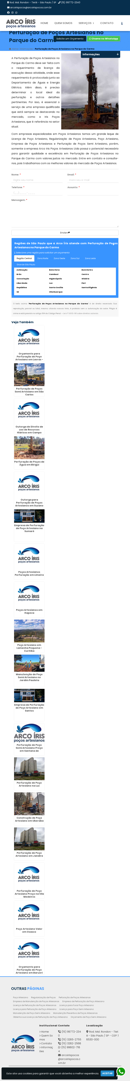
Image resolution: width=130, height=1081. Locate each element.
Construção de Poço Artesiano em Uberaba (29, 819)
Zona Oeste (59, 258)
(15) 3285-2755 (71, 1039)
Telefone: (17, 187)
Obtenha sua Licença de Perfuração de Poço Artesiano (40, 1017)
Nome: (16, 174)
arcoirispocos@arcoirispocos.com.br (31, 7)
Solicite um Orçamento (70, 38)
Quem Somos (63, 23)
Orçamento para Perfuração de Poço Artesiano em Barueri (29, 969)
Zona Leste (90, 258)
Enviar (65, 232)
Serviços (86, 23)
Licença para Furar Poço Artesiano (76, 1005)
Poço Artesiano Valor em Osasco (29, 930)
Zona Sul (75, 258)
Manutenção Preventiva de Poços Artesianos (75, 1013)
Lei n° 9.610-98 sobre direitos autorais (80, 313)
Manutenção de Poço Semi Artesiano (31, 1013)
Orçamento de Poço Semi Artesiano (88, 1017)
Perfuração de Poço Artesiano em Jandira (29, 854)
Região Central (24, 258)
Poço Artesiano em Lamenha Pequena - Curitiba (29, 648)
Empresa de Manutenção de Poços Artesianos (36, 1001)
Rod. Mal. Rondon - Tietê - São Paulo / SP (33, 2)
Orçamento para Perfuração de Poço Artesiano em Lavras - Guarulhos (29, 358)
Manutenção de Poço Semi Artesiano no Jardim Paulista (29, 677)
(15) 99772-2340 (70, 2)
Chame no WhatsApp (103, 38)
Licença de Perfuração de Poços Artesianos (34, 1005)
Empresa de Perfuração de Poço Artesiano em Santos (29, 707)
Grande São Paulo (26, 264)
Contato (106, 23)
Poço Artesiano (20, 997)
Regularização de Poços (43, 997)
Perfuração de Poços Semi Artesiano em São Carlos (29, 391)
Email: (71, 174)
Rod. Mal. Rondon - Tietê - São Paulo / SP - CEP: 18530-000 (102, 1035)
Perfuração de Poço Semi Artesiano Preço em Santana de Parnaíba (29, 749)
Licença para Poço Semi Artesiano (76, 1009)
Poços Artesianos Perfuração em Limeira (29, 573)
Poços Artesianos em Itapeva (29, 611)
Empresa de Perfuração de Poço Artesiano (83, 1001)
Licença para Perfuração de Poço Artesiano (34, 1009)
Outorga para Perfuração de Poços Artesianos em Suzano (29, 502)
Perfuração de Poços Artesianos (75, 997)
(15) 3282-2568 (71, 1043)
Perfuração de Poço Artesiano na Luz (29, 784)
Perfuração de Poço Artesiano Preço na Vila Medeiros (29, 893)
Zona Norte (42, 258)
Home (44, 23)
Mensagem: (19, 200)
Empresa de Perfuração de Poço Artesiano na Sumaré (29, 528)
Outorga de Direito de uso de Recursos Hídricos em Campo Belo (29, 431)
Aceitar (107, 1073)
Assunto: (73, 187)
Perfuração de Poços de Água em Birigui (29, 463)
